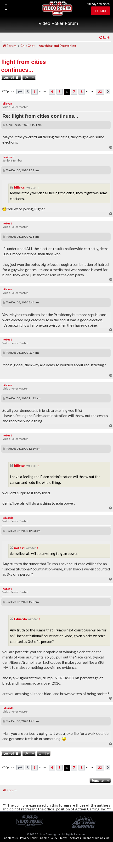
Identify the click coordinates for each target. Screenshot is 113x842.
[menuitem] (105, 37)
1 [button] (34, 92)
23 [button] (100, 92)
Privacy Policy (29, 837)
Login (100, 11)
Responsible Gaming (96, 837)
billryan (7, 103)
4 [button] (52, 92)
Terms (64, 837)
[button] (19, 91)
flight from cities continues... (23, 66)
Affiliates (75, 837)
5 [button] (60, 92)
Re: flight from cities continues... (40, 116)
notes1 (7, 223)
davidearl (8, 157)
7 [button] (74, 92)
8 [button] (82, 92)
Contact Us (11, 837)
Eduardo (8, 517)
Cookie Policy (48, 837)
